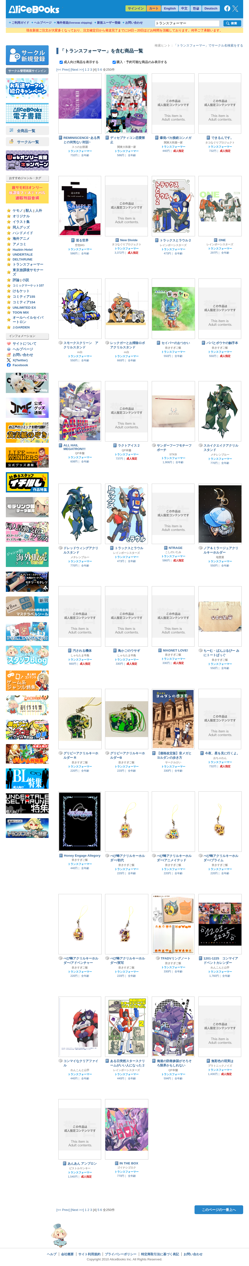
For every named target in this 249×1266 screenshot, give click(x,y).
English (170, 8)
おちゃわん (220, 758)
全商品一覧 (22, 131)
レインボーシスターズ (173, 245)
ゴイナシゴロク (126, 1167)
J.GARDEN (21, 327)
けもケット (21, 291)
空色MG (80, 245)
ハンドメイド (23, 233)
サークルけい (173, 762)
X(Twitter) (20, 360)
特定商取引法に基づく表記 (160, 1254)
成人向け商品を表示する (79, 62)
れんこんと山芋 (220, 967)
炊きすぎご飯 (173, 347)
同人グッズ (21, 227)
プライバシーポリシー (120, 1254)
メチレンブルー (220, 454)
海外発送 (74, 22)
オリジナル (21, 216)
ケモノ (18, 210)
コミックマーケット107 (28, 285)
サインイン (136, 8)
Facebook (20, 365)
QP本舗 (79, 453)
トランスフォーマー (28, 264)
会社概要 (67, 1254)
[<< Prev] (63, 69)
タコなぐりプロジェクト (220, 142)
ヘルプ (51, 1254)
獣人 (29, 210)
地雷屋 (220, 557)
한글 (196, 8)
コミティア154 (24, 302)
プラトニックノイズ (220, 1065)
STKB (173, 454)
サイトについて (24, 343)
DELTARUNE (23, 259)
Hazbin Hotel (23, 249)
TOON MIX (21, 312)
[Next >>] (77, 69)
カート (154, 8)
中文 (184, 8)
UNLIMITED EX (24, 307)
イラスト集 (21, 222)
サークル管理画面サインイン (27, 71)
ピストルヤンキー (79, 1168)
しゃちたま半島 (80, 655)
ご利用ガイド (20, 22)
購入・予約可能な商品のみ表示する (140, 62)
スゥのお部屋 (80, 146)
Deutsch (211, 8)
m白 (79, 352)
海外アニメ (21, 238)
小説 (25, 280)
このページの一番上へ (219, 1210)
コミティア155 (24, 296)
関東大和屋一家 (126, 146)
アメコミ (19, 244)
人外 (38, 210)
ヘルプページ (43, 22)
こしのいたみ (173, 552)
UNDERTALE (23, 254)
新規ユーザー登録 (108, 22)
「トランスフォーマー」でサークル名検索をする (208, 45)
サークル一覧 (24, 142)
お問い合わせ (134, 22)
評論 (16, 280)
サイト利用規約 (89, 1254)
